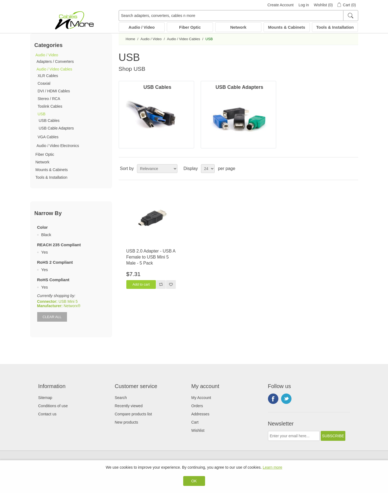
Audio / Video (142, 27)
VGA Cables (48, 137)
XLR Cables (48, 76)
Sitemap (45, 397)
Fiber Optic (190, 27)
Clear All (52, 317)
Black (46, 234)
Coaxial (44, 83)
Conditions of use (53, 406)
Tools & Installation (335, 27)
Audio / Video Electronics (58, 145)
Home (130, 39)
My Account (201, 397)
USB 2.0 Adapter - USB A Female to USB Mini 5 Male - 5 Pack (151, 257)
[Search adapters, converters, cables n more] (238, 15)
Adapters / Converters (55, 61)
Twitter (286, 399)
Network (238, 27)
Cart (195, 422)
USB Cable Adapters (56, 128)
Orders (197, 406)
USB (42, 114)
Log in (304, 5)
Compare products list (133, 414)
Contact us (47, 414)
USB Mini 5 (68, 301)
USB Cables (49, 120)
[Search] (350, 15)
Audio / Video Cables (54, 69)
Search (121, 397)
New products (126, 422)
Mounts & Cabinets (286, 27)
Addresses (200, 414)
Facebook (273, 399)
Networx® (72, 306)
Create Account (280, 5)
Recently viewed (129, 406)
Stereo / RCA (49, 98)
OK (194, 481)
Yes (44, 252)
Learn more (272, 467)
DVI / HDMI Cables (54, 91)
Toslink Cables (50, 106)
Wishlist (198, 430)
